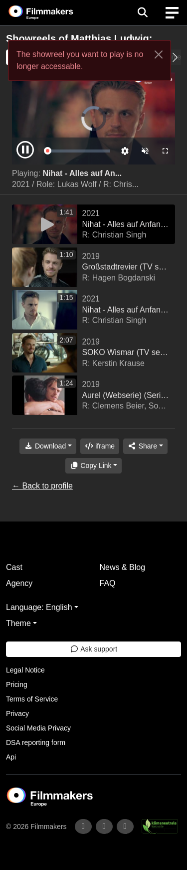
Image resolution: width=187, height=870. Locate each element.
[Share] (145, 446)
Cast (14, 567)
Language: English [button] (39, 607)
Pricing (16, 684)
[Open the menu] (142, 12)
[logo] (53, 12)
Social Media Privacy (38, 728)
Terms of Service (32, 699)
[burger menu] (172, 12)
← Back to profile (42, 486)
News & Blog (123, 567)
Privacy (17, 714)
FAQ (108, 583)
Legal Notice (25, 670)
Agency (19, 583)
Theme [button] (18, 623)
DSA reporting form (35, 742)
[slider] (78, 151)
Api (11, 757)
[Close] (159, 54)
